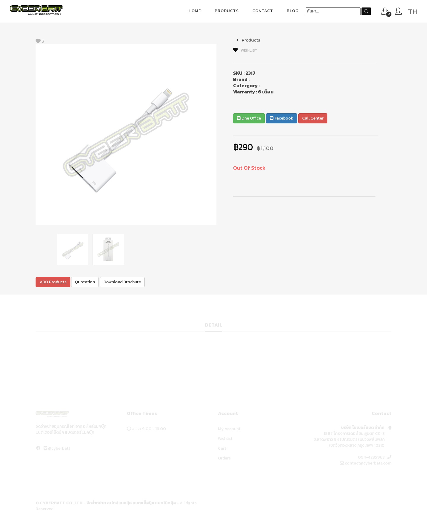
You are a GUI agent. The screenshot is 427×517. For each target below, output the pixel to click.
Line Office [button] (249, 118)
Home (195, 11)
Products (227, 11)
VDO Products (52, 282)
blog (293, 11)
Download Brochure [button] (122, 282)
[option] (126, 134)
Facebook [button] (281, 118)
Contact (262, 11)
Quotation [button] (85, 282)
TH (412, 12)
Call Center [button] (313, 118)
